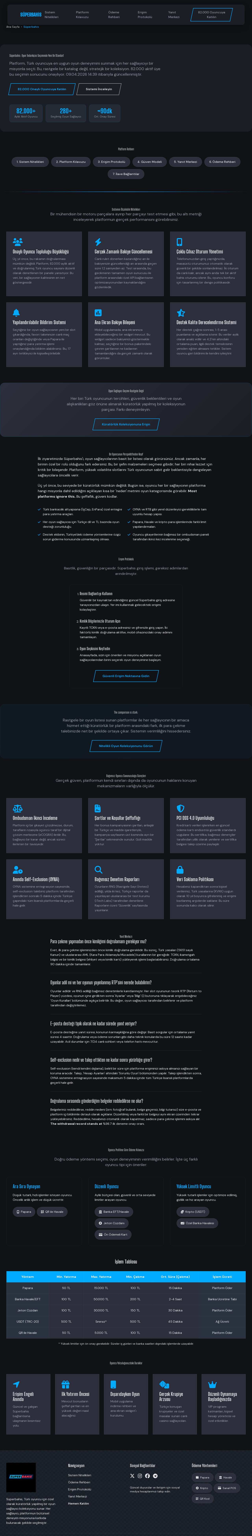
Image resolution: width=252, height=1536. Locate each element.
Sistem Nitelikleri (51, 14)
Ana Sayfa (12, 26)
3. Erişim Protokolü (111, 162)
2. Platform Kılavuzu (71, 162)
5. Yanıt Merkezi (185, 162)
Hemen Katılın (78, 1503)
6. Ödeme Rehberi (222, 162)
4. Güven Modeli (149, 162)
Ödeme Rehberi (114, 14)
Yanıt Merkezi (174, 14)
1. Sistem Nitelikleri (30, 162)
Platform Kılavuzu (82, 14)
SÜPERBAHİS (31, 14)
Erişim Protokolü (145, 14)
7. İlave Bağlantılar (126, 174)
